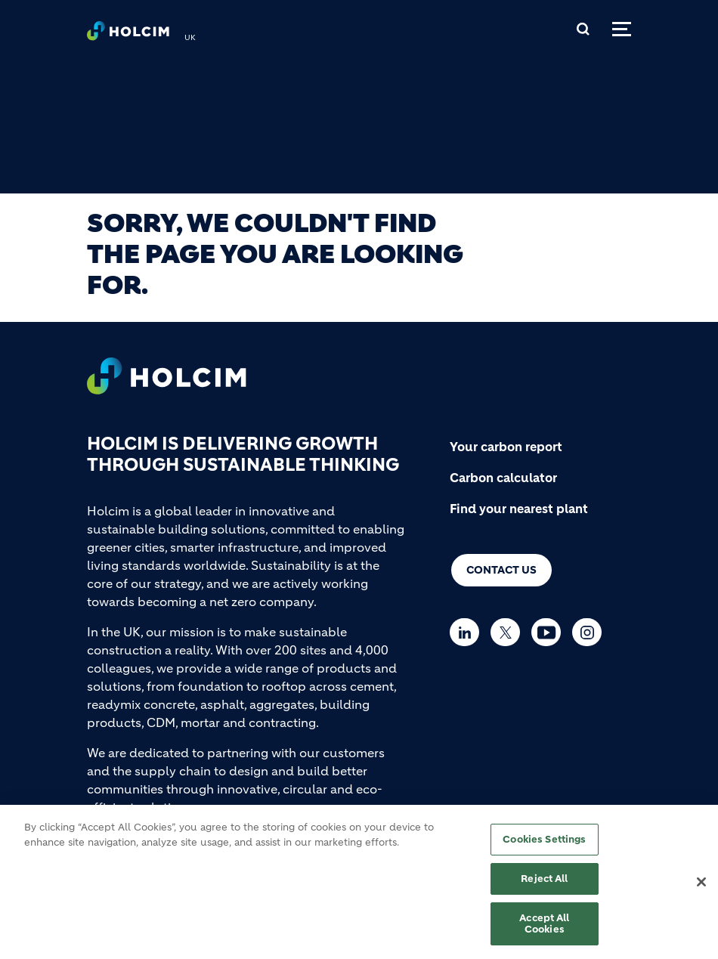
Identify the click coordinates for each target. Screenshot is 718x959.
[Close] (701, 888)
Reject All (544, 883)
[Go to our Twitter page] (509, 632)
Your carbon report (506, 446)
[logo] (128, 34)
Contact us (501, 570)
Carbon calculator (503, 477)
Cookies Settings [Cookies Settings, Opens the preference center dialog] (544, 845)
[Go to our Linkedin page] (468, 632)
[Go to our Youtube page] (549, 632)
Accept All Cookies (544, 929)
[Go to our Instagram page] (590, 632)
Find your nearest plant (519, 508)
